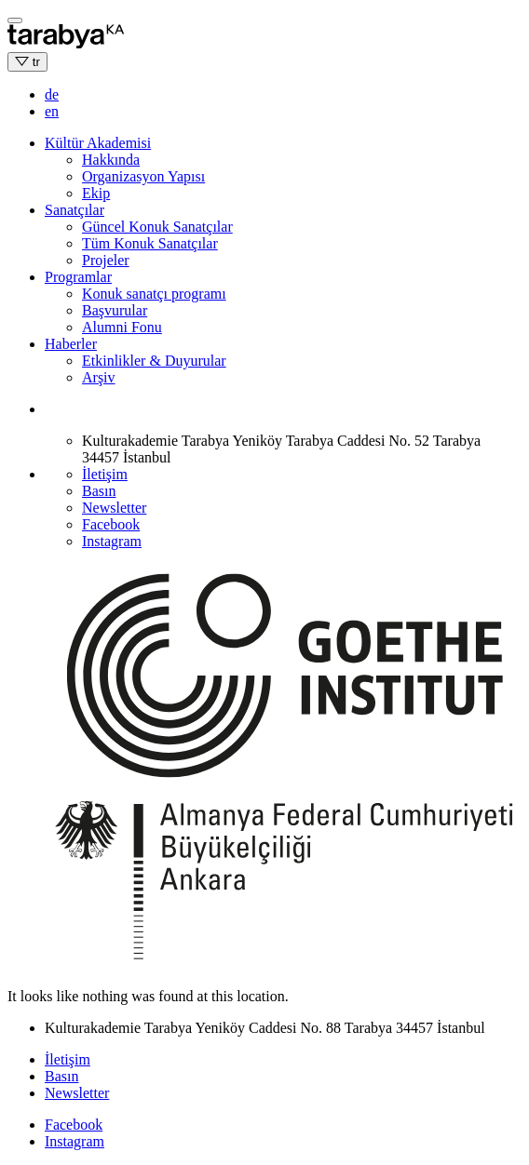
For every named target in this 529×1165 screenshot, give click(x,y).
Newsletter (114, 508)
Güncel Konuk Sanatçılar (157, 226)
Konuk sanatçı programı (154, 293)
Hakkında (111, 159)
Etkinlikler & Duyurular (154, 360)
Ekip (96, 193)
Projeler (105, 260)
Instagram (112, 541)
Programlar (78, 277)
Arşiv (98, 377)
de (52, 94)
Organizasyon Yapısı (143, 176)
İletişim (105, 474)
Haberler (71, 344)
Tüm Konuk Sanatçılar (150, 243)
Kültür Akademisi (98, 143)
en (52, 111)
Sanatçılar (74, 210)
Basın (98, 491)
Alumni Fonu (122, 327)
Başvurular (114, 310)
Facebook (111, 524)
